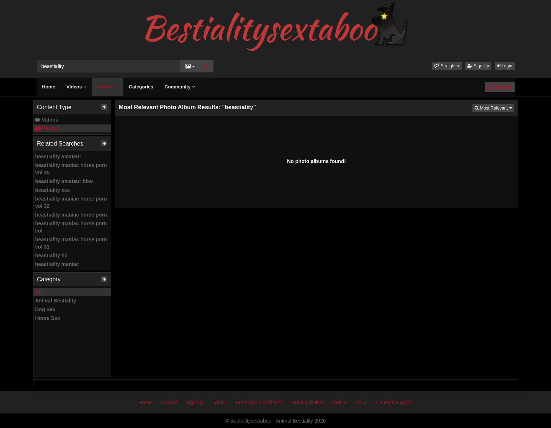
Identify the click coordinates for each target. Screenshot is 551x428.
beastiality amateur (58, 156)
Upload (499, 87)
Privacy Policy (307, 402)
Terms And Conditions (258, 402)
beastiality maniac (57, 264)
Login (504, 65)
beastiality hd (51, 255)
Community (180, 87)
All (38, 292)
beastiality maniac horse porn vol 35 (71, 168)
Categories (141, 87)
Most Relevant (494, 107)
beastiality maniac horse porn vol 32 (71, 202)
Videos (76, 87)
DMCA (339, 402)
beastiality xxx (52, 190)
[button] (447, 66)
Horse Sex (47, 318)
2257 (361, 402)
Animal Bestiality (55, 301)
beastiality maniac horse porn (71, 215)
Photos (107, 87)
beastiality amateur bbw (64, 181)
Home (48, 87)
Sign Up (478, 65)
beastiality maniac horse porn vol (71, 227)
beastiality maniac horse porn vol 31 (71, 243)
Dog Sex (45, 309)
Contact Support (394, 402)
